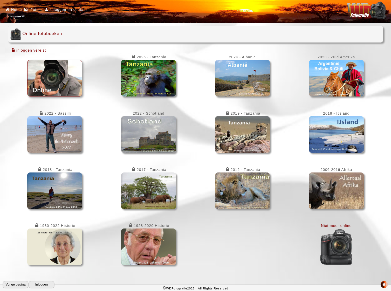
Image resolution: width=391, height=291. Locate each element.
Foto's (33, 10)
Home (13, 10)
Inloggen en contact (65, 10)
